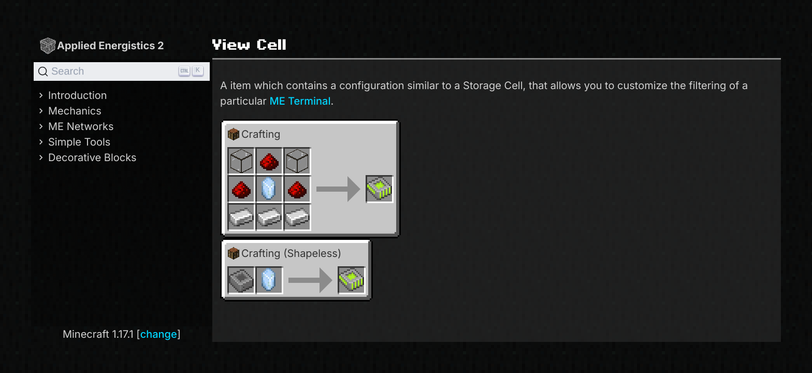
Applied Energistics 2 (101, 45)
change (158, 334)
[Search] (122, 71)
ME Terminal (299, 101)
